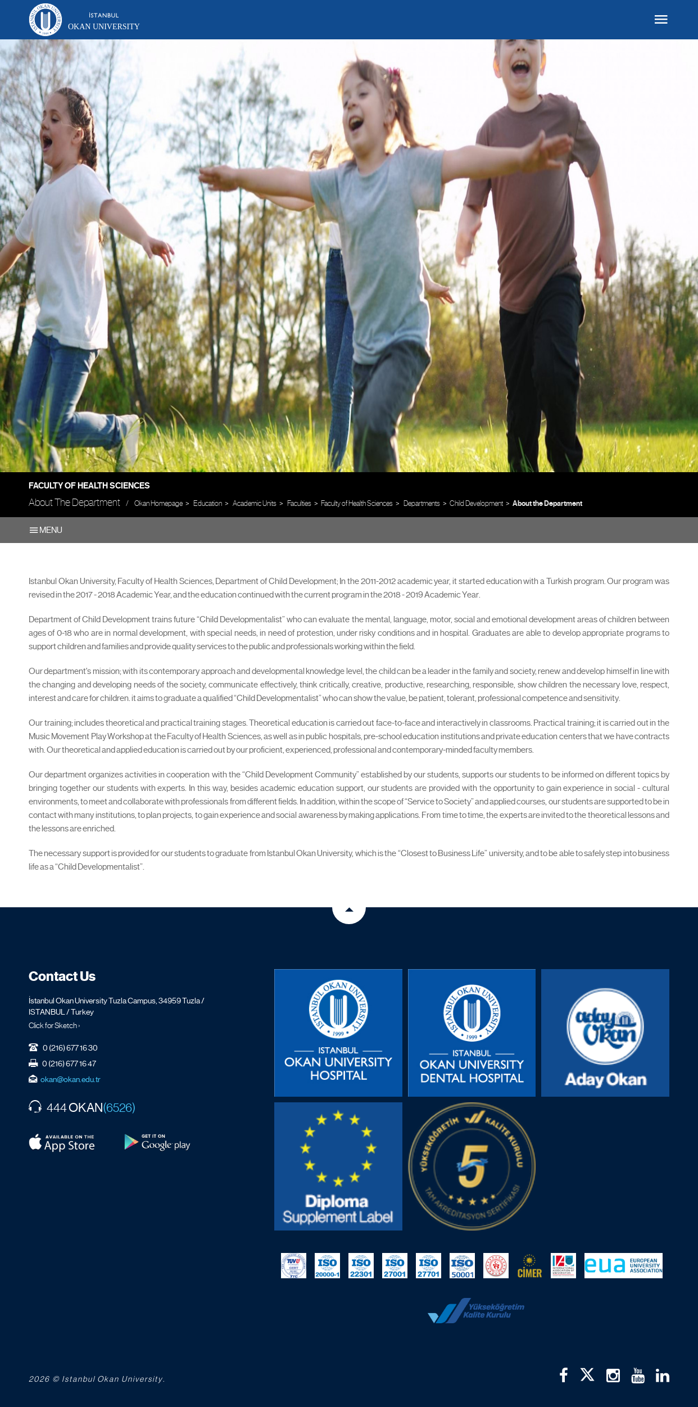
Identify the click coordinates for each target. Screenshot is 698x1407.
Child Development (476, 503)
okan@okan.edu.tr (70, 1079)
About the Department (547, 503)
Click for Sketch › (54, 1025)
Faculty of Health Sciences (89, 486)
